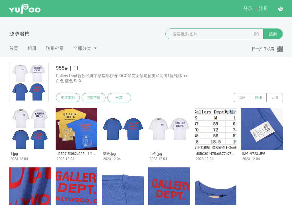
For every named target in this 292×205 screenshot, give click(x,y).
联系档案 (55, 48)
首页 (13, 48)
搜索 (273, 34)
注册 (263, 8)
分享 (119, 98)
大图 (274, 98)
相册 (31, 48)
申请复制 (68, 98)
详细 (258, 98)
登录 (247, 8)
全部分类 (82, 48)
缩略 (242, 98)
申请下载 (93, 98)
